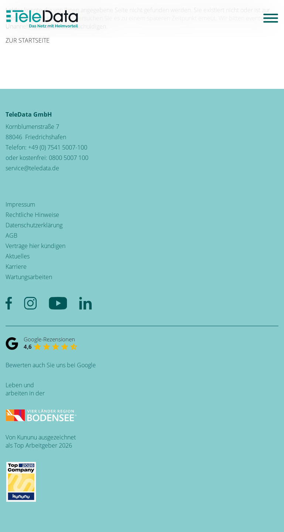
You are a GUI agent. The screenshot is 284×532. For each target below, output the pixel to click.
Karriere (16, 266)
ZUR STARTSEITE (28, 40)
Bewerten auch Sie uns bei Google (51, 365)
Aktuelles (18, 256)
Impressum (20, 204)
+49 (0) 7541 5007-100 (57, 147)
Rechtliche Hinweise (32, 215)
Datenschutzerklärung (34, 225)
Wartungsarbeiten (29, 277)
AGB (11, 235)
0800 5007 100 (68, 158)
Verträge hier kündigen (35, 246)
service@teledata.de (32, 168)
